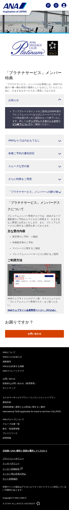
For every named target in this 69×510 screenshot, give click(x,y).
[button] (34, 99)
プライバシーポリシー (13, 458)
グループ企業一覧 (11, 424)
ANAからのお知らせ (12, 357)
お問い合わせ (34, 333)
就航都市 (7, 361)
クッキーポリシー (11, 463)
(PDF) (32, 411)
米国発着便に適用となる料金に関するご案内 (24, 407)
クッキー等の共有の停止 (14, 474)
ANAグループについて (13, 419)
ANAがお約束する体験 (13, 366)
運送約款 (7, 402)
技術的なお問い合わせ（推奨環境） (20, 383)
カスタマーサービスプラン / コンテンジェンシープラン (29, 397)
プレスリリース (10, 433)
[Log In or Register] (63, 5)
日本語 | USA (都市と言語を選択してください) (25, 451)
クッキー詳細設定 (13, 469)
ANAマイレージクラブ (13, 371)
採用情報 (7, 438)
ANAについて (9, 352)
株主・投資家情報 (11, 428)
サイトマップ (9, 388)
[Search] (48, 5)
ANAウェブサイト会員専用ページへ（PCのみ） (32, 310)
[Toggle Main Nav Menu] (56, 5)
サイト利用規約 (10, 479)
